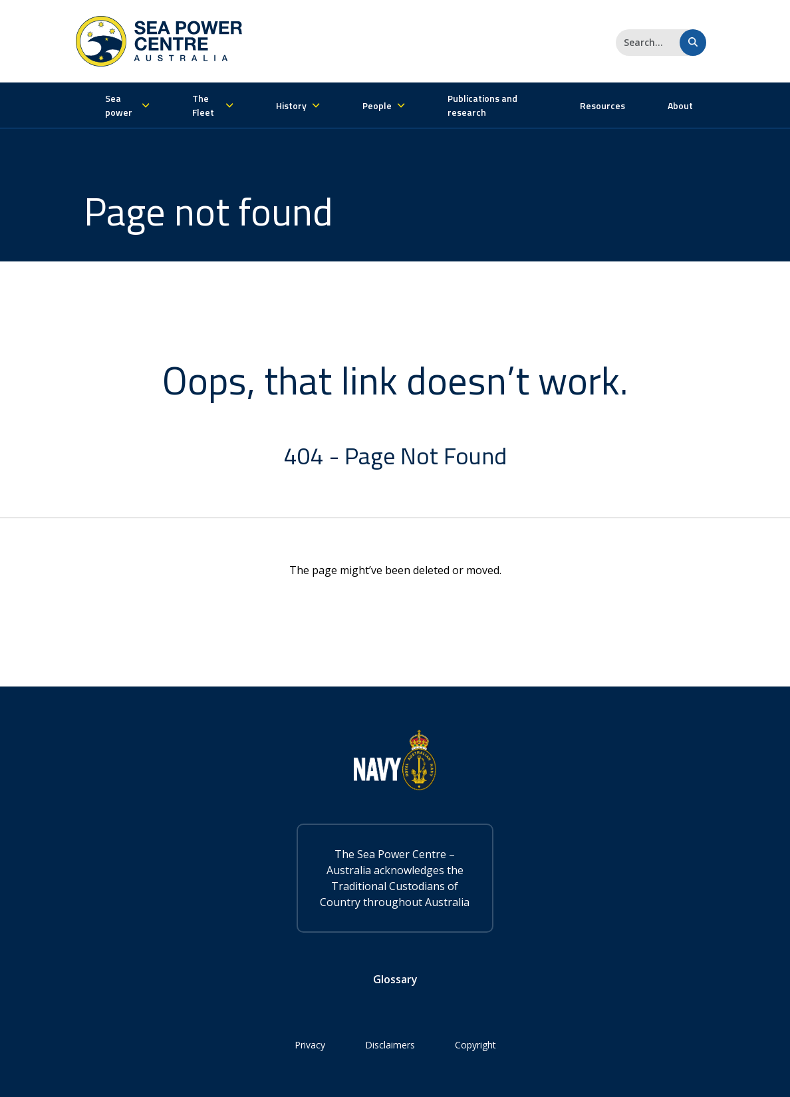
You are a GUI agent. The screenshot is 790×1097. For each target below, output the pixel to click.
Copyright (475, 1044)
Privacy (310, 1044)
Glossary (395, 979)
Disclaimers (390, 1044)
